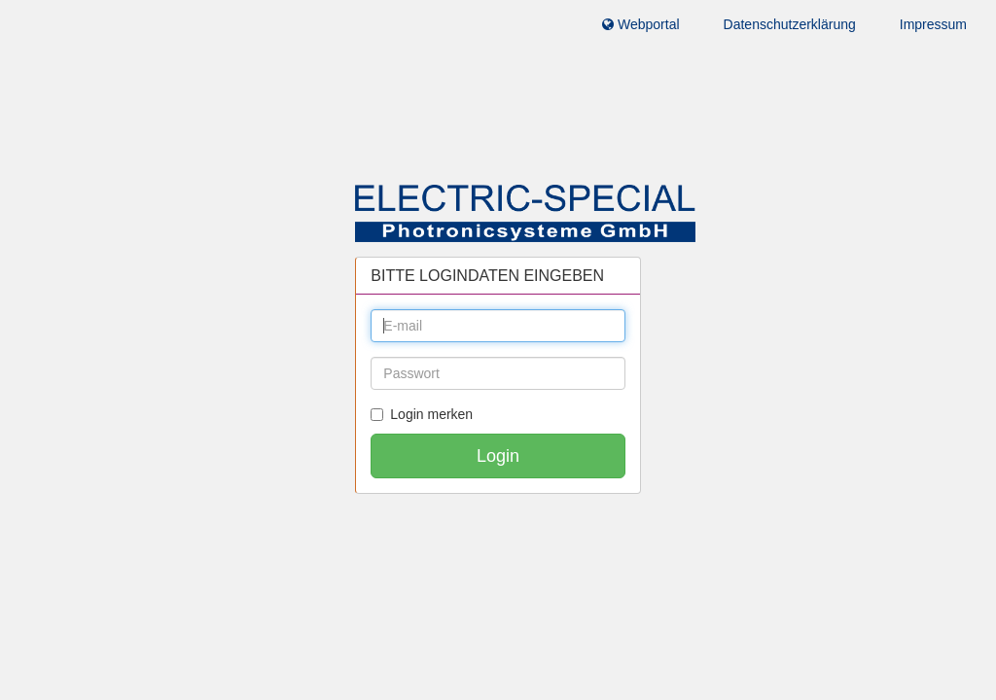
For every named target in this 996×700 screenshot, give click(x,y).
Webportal (640, 24)
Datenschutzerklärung (790, 24)
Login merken (422, 414)
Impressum (933, 24)
